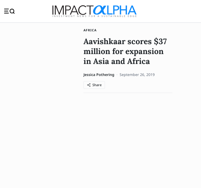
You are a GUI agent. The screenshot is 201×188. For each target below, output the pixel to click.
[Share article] (94, 85)
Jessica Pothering (98, 74)
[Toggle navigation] (9, 11)
